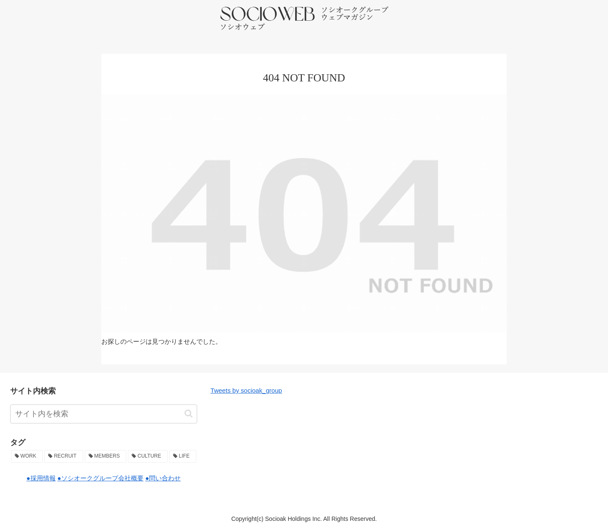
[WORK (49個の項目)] (27, 456)
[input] (103, 413)
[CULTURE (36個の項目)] (148, 456)
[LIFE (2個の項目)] (182, 456)
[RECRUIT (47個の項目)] (63, 456)
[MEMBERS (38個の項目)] (106, 456)
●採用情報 (41, 478)
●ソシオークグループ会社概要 (100, 478)
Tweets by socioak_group (246, 390)
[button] (188, 413)
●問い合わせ (163, 478)
